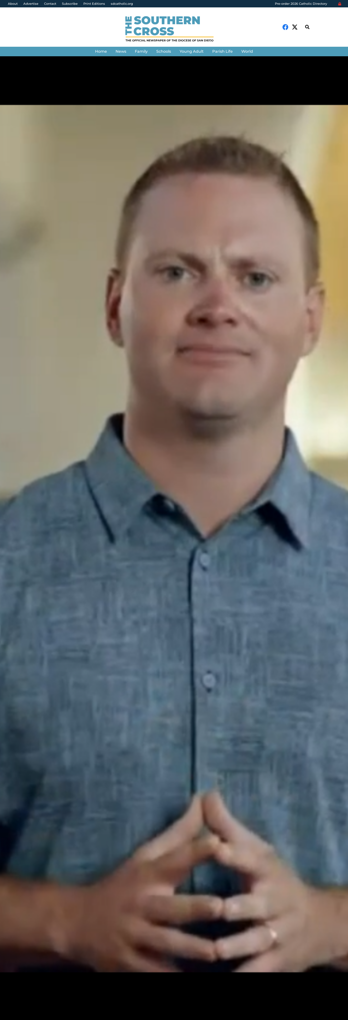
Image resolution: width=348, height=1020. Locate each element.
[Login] (339, 3)
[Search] (307, 27)
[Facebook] (285, 27)
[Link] (174, 29)
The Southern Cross (35, 564)
